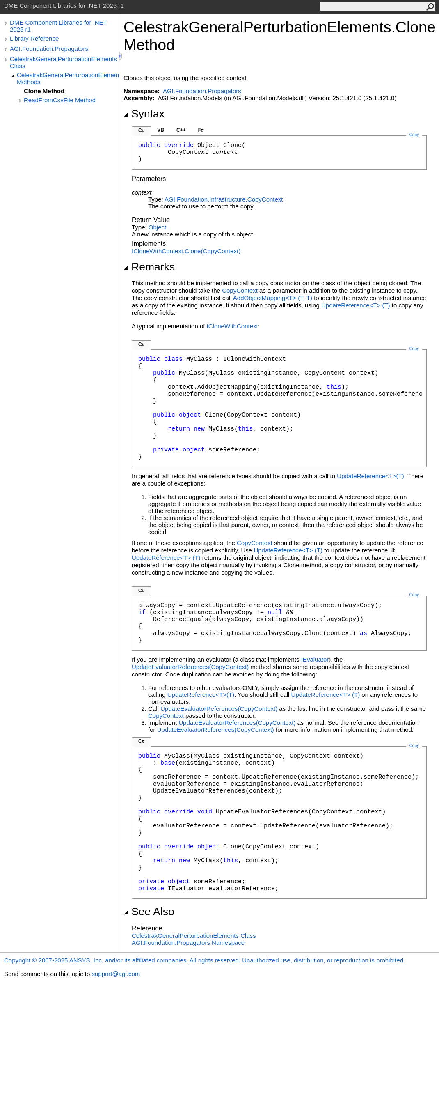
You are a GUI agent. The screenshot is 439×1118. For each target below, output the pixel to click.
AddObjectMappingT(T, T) (272, 297)
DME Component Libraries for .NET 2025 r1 (58, 26)
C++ (181, 130)
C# (141, 130)
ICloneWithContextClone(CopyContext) (186, 250)
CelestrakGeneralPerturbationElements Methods (68, 78)
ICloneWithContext (232, 326)
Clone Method (44, 90)
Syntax (144, 114)
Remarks (149, 267)
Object (157, 227)
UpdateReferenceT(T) (355, 305)
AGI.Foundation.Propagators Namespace (188, 942)
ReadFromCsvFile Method (60, 99)
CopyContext (240, 290)
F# (201, 130)
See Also (148, 911)
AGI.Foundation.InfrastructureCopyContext (224, 199)
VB (160, 130)
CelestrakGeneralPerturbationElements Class (63, 62)
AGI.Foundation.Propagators (49, 48)
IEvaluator (315, 659)
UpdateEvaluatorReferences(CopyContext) (190, 666)
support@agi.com (115, 973)
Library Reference (34, 38)
